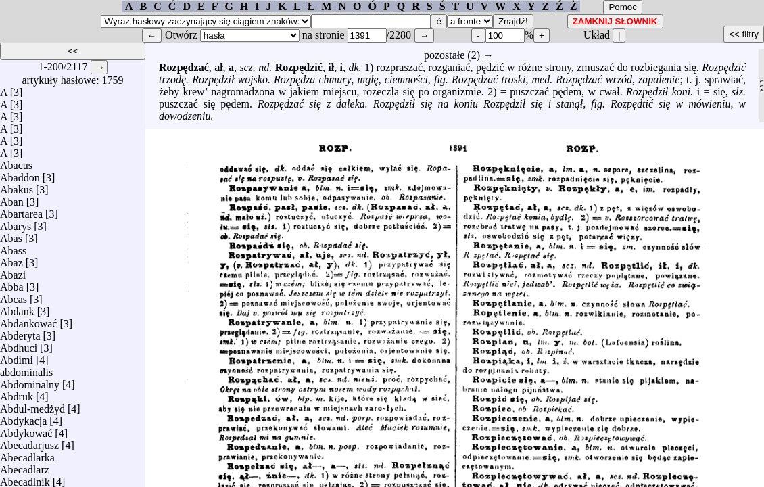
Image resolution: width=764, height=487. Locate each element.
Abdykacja (23, 417)
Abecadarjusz (29, 442)
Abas (11, 235)
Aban (12, 198)
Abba (12, 283)
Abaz (11, 259)
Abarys (15, 223)
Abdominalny (29, 381)
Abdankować (28, 320)
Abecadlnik (25, 478)
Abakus (16, 186)
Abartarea (21, 210)
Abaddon (20, 174)
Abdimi (16, 357)
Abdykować (26, 430)
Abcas (13, 296)
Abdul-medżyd (32, 405)
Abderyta (20, 332)
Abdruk (16, 393)
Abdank (17, 308)
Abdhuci (18, 344)
